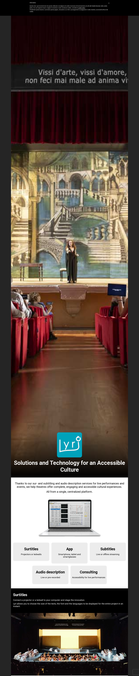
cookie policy (81, 8)
